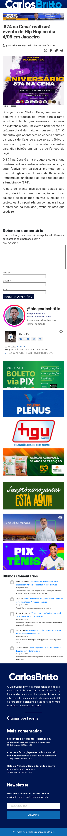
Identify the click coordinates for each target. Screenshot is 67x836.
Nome (6, 272)
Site (5, 289)
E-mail (7, 281)
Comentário (10, 243)
